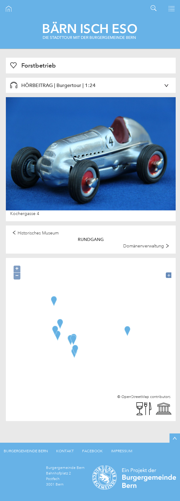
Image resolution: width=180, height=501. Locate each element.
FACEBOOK (92, 451)
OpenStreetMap (135, 397)
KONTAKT (65, 451)
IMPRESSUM (121, 451)
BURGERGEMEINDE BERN (26, 451)
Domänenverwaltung (143, 246)
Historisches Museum (38, 233)
